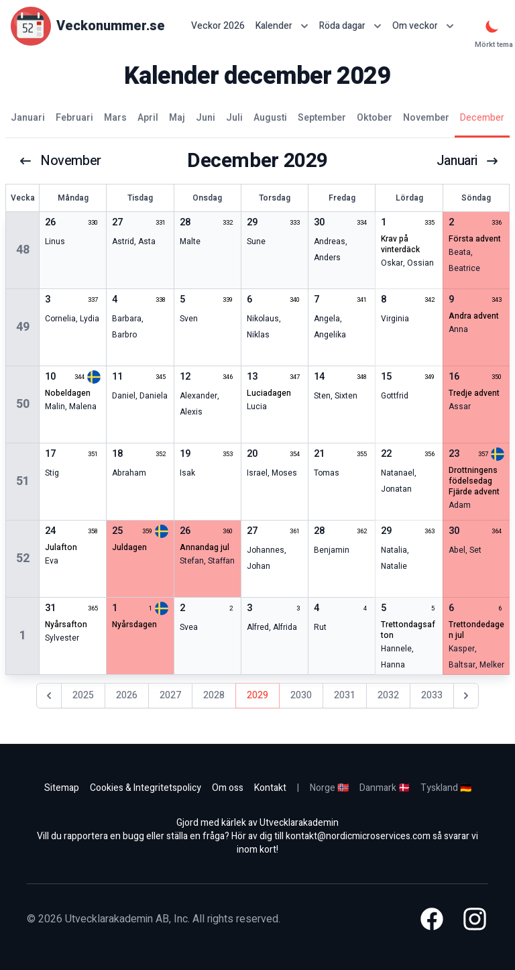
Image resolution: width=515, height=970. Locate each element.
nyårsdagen (134, 624)
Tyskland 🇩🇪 (445, 788)
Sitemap (61, 788)
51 (23, 481)
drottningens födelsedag (473, 475)
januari (467, 161)
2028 (214, 695)
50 (23, 404)
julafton (61, 547)
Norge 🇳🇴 (329, 788)
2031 (344, 695)
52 (23, 558)
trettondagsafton (408, 629)
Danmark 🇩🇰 (384, 788)
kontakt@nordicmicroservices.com (358, 836)
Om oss (227, 788)
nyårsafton (66, 624)
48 (23, 250)
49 (23, 327)
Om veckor (423, 26)
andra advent (474, 316)
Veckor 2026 (218, 26)
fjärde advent (474, 492)
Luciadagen (269, 393)
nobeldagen (68, 393)
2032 (388, 695)
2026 (126, 695)
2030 (301, 695)
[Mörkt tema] (492, 26)
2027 (170, 695)
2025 (83, 695)
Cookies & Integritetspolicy (145, 788)
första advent (475, 239)
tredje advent (474, 393)
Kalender (281, 26)
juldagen (129, 547)
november (60, 161)
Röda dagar (350, 26)
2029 (257, 695)
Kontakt (270, 788)
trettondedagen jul (476, 629)
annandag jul (204, 547)
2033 (432, 695)
